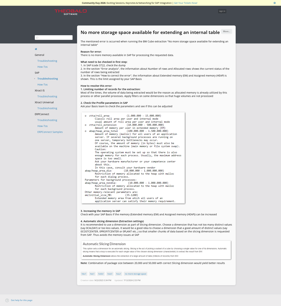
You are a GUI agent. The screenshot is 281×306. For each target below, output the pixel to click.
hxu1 (118, 273)
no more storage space (135, 273)
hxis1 (110, 273)
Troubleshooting (47, 60)
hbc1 (84, 273)
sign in (222, 11)
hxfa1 (101, 273)
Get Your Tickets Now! (185, 2)
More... (226, 31)
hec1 (92, 273)
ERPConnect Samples (50, 132)
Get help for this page (18, 300)
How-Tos (42, 66)
